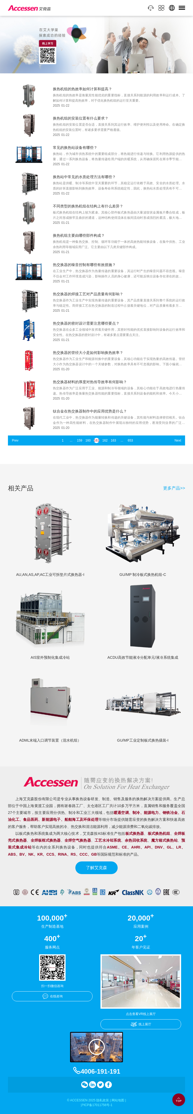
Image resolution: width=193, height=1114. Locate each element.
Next (177, 440)
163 (113, 440)
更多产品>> (174, 488)
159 (79, 440)
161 (96, 440)
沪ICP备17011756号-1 (96, 1105)
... (71, 440)
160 (88, 440)
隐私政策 (102, 1100)
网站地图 (118, 1100)
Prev (15, 440)
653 (130, 440)
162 (105, 440)
